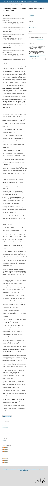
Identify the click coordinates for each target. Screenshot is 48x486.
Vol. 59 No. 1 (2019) (14, 4)
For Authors (4, 425)
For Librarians (5, 427)
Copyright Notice (24, 470)
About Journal (6, 469)
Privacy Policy (13, 469)
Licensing (42, 469)
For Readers (4, 423)
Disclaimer (34, 469)
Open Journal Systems (7, 433)
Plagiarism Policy (21, 469)
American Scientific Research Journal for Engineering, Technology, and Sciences (20, 1)
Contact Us (28, 469)
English (4, 440)
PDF (32, 15)
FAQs (38, 469)
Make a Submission (7, 416)
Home (3, 4)
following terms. (40, 39)
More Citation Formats (34, 58)
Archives (8, 4)
